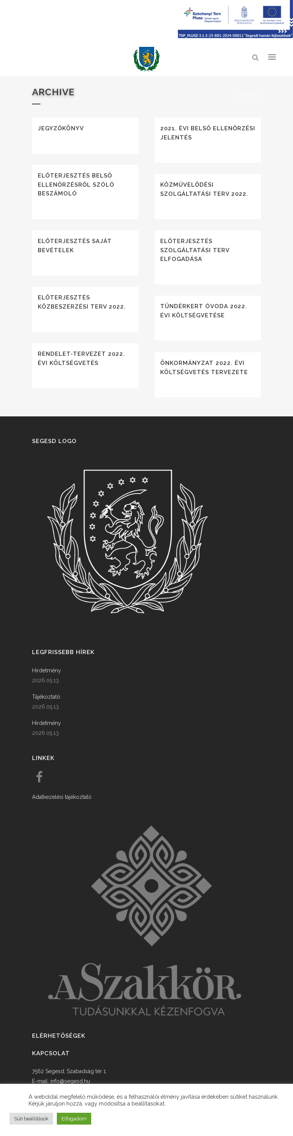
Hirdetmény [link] (46, 670)
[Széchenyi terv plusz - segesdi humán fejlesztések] (235, 36)
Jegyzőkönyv (61, 128)
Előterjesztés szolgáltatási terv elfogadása (194, 250)
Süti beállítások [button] (31, 1119)
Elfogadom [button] (74, 1119)
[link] (146, 59)
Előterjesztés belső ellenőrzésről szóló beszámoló (76, 184)
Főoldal (247, 95)
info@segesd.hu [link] (70, 1081)
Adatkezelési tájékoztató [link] (62, 797)
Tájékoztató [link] (46, 697)
